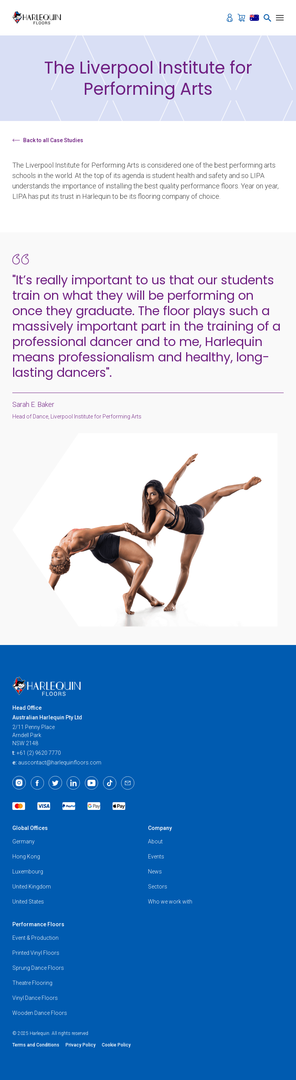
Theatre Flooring (32, 983)
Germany (23, 841)
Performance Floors (38, 924)
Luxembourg (27, 871)
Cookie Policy (116, 1045)
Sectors (157, 886)
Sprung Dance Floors (38, 968)
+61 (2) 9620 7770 (39, 753)
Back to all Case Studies (47, 140)
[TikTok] (109, 783)
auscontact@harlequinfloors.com (59, 762)
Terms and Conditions (35, 1045)
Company (160, 828)
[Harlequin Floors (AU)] (39, 17)
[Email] (128, 783)
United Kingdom (31, 886)
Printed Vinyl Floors (35, 953)
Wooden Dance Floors (39, 1013)
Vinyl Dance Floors (35, 998)
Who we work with (170, 902)
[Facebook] (37, 783)
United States (28, 902)
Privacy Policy (81, 1045)
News (155, 871)
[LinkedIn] (73, 783)
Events (156, 856)
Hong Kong (26, 856)
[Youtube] (91, 783)
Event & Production (35, 938)
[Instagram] (19, 783)
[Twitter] (55, 783)
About (155, 841)
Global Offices (30, 828)
